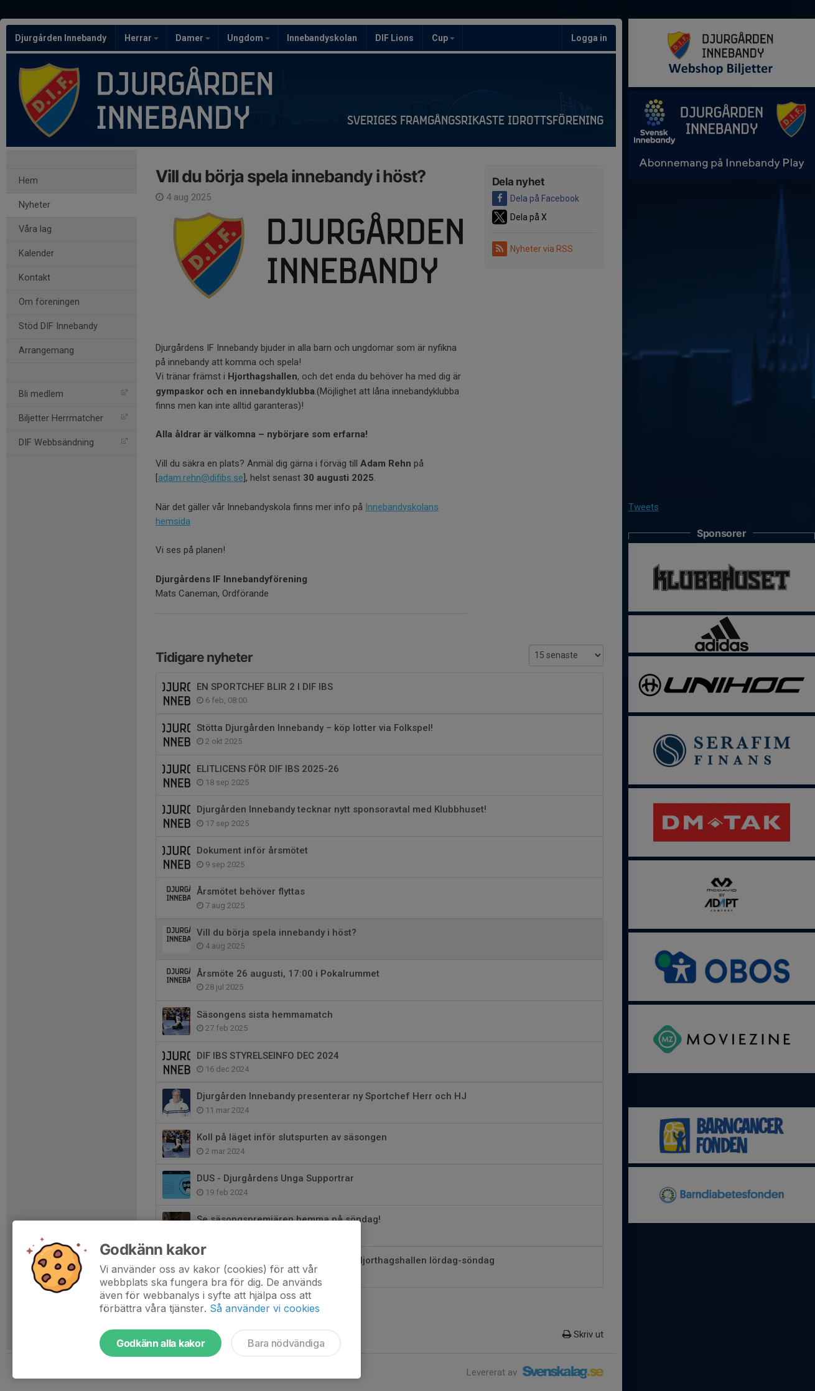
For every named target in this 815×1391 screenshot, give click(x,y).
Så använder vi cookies (265, 1308)
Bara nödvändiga (286, 1343)
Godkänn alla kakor (160, 1343)
